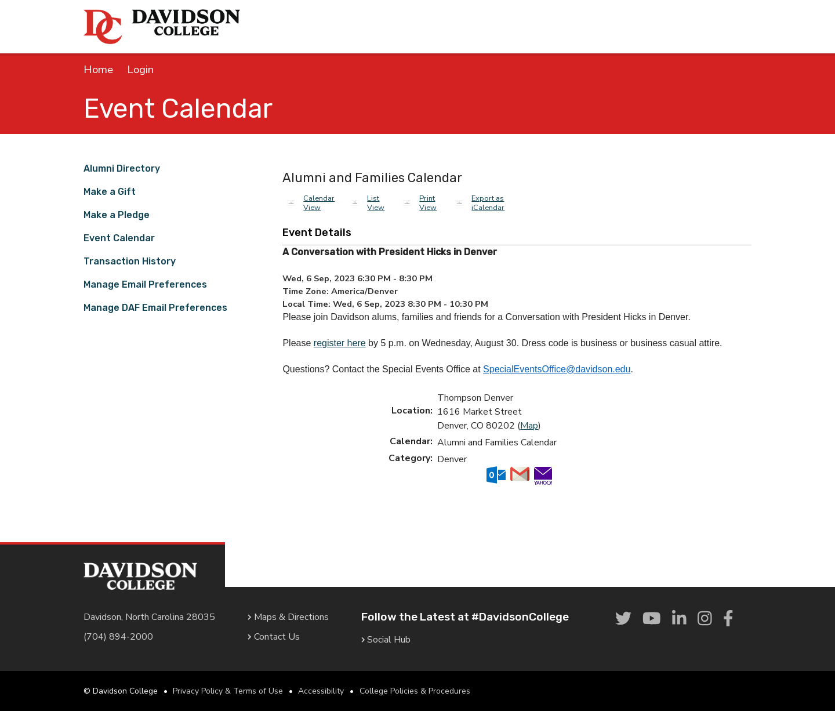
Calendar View (319, 203)
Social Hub (386, 639)
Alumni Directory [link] (122, 168)
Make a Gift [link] (110, 191)
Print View (428, 203)
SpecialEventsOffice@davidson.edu (556, 369)
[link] (623, 619)
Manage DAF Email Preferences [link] (155, 307)
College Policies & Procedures (415, 691)
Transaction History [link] (130, 261)
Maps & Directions (288, 617)
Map (529, 425)
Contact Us (274, 636)
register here (340, 343)
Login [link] (140, 69)
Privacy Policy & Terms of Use (228, 691)
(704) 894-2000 (118, 636)
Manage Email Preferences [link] (145, 284)
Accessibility (321, 691)
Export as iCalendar (487, 203)
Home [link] (98, 69)
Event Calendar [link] (119, 238)
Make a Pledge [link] (117, 214)
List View (375, 203)
